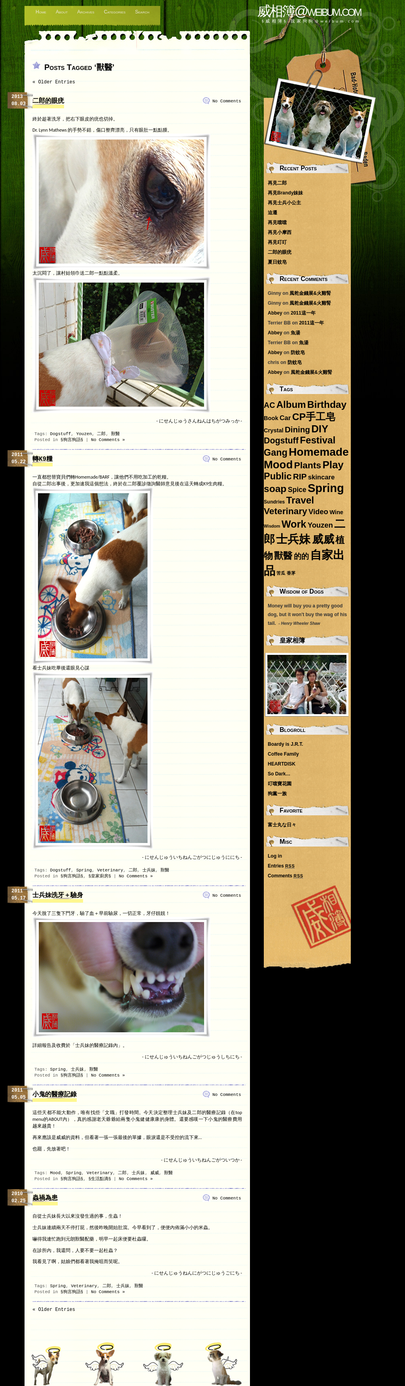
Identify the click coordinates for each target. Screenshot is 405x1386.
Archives (86, 12)
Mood (55, 1173)
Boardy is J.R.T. (285, 744)
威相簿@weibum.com (309, 11)
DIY (319, 428)
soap (275, 488)
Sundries (274, 502)
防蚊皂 (298, 352)
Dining (297, 429)
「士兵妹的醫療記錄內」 (96, 1045)
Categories (115, 12)
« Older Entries (53, 82)
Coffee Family (283, 754)
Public (277, 476)
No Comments (226, 101)
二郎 (101, 434)
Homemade (319, 452)
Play (332, 464)
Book (271, 418)
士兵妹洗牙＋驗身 (57, 895)
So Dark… (279, 774)
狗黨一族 (277, 793)
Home (41, 12)
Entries (281, 866)
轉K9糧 (42, 459)
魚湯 (295, 333)
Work (294, 524)
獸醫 (115, 434)
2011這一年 (303, 313)
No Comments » (108, 439)
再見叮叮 (277, 242)
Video (318, 511)
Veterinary (110, 870)
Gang (276, 452)
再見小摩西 (279, 232)
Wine (336, 512)
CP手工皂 (313, 416)
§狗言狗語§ (72, 439)
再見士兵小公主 (284, 203)
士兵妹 (148, 870)
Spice (297, 490)
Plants (307, 465)
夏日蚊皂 (277, 262)
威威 (154, 1173)
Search (142, 12)
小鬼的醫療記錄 (54, 1094)
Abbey (275, 313)
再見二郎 (277, 183)
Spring (84, 870)
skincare (321, 477)
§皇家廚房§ (99, 876)
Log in (275, 856)
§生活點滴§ (99, 1179)
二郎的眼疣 (48, 101)
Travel (300, 500)
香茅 (291, 573)
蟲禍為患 (45, 1198)
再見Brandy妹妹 (285, 193)
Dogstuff (60, 434)
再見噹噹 (277, 222)
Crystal (274, 430)
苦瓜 (280, 573)
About (62, 12)
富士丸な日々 (282, 825)
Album (291, 404)
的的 (301, 556)
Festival (317, 440)
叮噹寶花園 (279, 783)
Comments (285, 876)
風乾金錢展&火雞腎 (310, 293)
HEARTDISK (281, 764)
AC (269, 405)
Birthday (326, 404)
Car (285, 418)
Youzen (84, 434)
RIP (300, 476)
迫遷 (272, 212)
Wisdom (272, 526)
